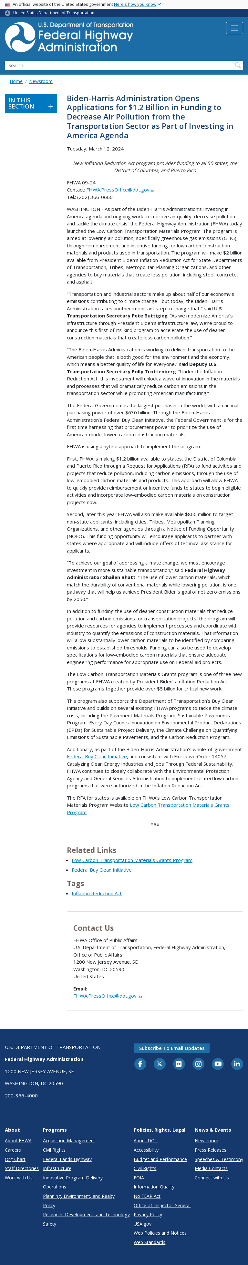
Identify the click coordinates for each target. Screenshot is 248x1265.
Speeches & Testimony (219, 1159)
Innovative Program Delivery (73, 1178)
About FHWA (18, 1140)
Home (16, 81)
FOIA (139, 1178)
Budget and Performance (160, 1159)
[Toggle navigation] (234, 28)
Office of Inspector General (162, 1205)
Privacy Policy (148, 1214)
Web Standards (149, 1242)
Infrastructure (57, 1168)
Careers (13, 1150)
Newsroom (41, 81)
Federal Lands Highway (67, 1159)
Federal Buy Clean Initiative (97, 756)
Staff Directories (22, 1168)
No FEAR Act (147, 1196)
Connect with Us (212, 1178)
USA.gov (142, 1224)
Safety (49, 1224)
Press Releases (210, 1150)
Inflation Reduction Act (97, 893)
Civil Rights (54, 1150)
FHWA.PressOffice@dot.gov (120, 189)
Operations (54, 1187)
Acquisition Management (69, 1140)
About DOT (146, 1140)
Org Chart (15, 1159)
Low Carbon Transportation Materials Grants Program (132, 860)
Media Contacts (211, 1168)
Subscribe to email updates (172, 1048)
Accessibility (146, 1150)
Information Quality (154, 1187)
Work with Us (19, 1178)
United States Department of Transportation (53, 13)
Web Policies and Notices (160, 1233)
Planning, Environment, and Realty (79, 1196)
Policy (49, 1205)
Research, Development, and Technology (86, 1214)
